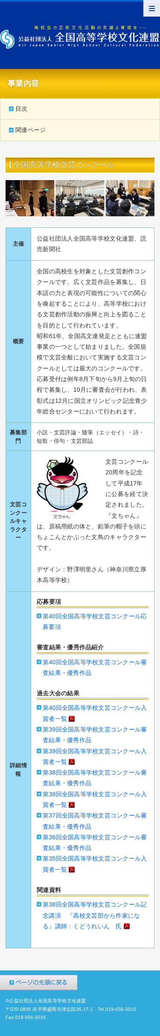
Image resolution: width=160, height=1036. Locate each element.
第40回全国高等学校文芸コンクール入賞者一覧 (95, 714)
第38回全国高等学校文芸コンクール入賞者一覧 (95, 800)
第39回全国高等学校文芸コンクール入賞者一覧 (95, 757)
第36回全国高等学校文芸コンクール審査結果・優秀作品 (95, 842)
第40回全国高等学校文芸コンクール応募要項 (95, 621)
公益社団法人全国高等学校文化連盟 (80, 37)
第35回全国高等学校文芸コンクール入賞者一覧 (95, 865)
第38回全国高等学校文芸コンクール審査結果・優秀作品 (95, 777)
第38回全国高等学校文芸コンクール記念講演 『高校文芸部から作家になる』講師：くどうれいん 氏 (95, 916)
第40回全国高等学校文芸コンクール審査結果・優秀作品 (95, 667)
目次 (21, 108)
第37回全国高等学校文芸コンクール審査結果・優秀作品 (95, 820)
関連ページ (30, 129)
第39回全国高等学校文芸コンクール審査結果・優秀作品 (95, 734)
